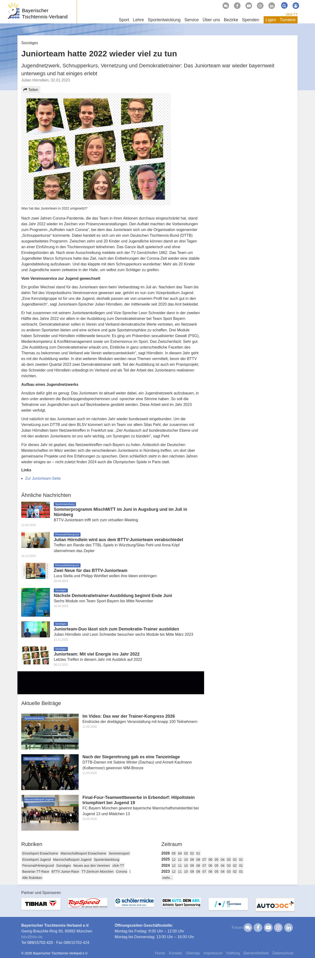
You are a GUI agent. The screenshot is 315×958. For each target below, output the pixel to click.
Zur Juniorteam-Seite (43, 478)
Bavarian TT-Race (35, 871)
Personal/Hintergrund (38, 865)
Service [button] (191, 19)
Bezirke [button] (231, 19)
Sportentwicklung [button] (164, 19)
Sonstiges (63, 865)
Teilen (30, 90)
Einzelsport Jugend (36, 859)
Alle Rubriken (32, 878)
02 (192, 853)
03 (186, 853)
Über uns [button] (211, 19)
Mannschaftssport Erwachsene (83, 853)
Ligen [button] (271, 19)
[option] (40, 906)
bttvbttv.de (32, 937)
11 (180, 859)
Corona (121, 871)
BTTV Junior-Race (65, 871)
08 (198, 859)
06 (210, 859)
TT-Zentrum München (97, 871)
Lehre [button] (138, 19)
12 (174, 859)
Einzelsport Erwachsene (40, 853)
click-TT (292, 14)
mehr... (167, 878)
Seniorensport (119, 853)
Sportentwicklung (106, 859)
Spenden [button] (250, 19)
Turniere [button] (288, 19)
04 (180, 853)
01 (198, 853)
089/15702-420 (40, 943)
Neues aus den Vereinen (91, 865)
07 (204, 859)
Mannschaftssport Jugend (72, 859)
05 (174, 853)
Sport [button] (124, 19)
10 (186, 859)
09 (192, 859)
